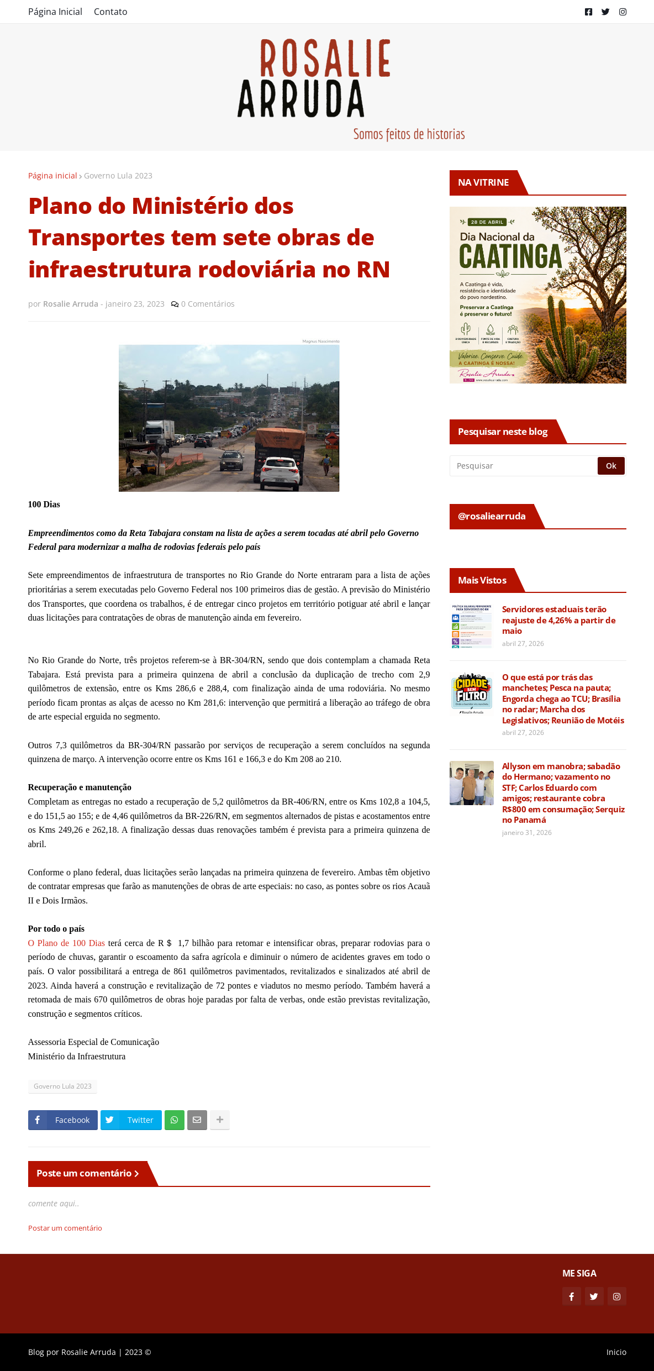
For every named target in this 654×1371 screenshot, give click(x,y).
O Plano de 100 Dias (67, 943)
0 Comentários (208, 303)
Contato (111, 12)
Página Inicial (55, 12)
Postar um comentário (65, 1228)
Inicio (616, 1352)
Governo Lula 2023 (118, 175)
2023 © (138, 1352)
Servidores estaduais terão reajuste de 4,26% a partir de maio (559, 620)
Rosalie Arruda (88, 1352)
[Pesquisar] (524, 466)
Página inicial (52, 175)
